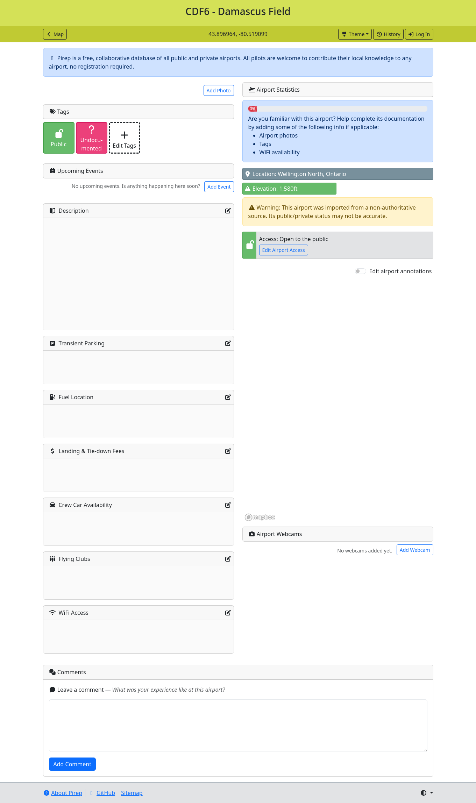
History (388, 34)
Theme (353, 34)
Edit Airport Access (283, 250)
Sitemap (132, 793)
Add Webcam (415, 550)
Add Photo (219, 90)
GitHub (101, 793)
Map (55, 34)
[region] (337, 398)
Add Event (218, 186)
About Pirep (63, 793)
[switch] (360, 271)
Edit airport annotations (400, 271)
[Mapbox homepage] (259, 517)
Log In (419, 34)
